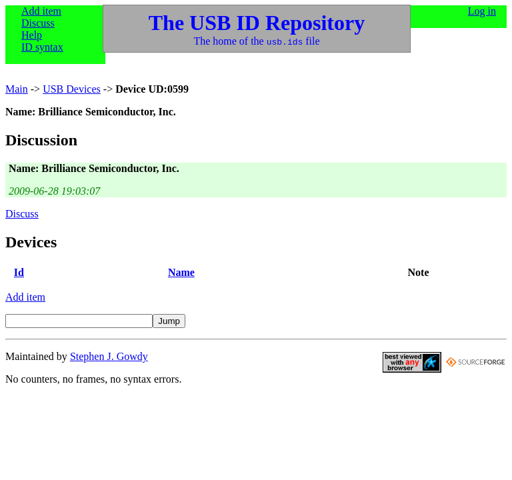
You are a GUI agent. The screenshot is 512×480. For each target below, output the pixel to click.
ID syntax (42, 47)
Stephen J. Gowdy (109, 356)
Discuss (38, 23)
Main (16, 89)
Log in (482, 11)
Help (31, 35)
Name (181, 272)
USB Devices (72, 89)
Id (19, 272)
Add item (41, 11)
